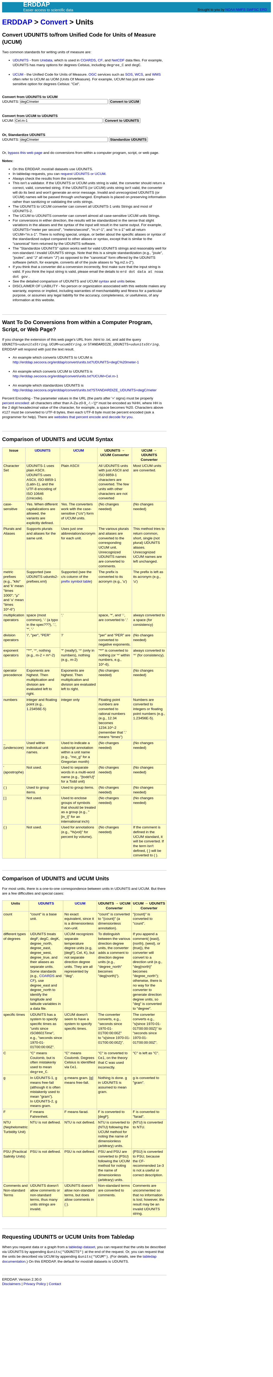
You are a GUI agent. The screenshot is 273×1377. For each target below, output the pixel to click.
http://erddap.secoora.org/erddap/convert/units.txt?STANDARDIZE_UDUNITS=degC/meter (85, 390)
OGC (93, 74)
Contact (55, 1284)
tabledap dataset (82, 1247)
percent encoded (15, 403)
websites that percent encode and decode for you (93, 417)
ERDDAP (17, 22)
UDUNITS (20, 60)
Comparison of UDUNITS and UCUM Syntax (57, 439)
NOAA (230, 10)
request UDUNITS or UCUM (83, 174)
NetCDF (118, 60)
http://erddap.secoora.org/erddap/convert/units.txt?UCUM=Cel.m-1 (65, 376)
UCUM (18, 74)
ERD (263, 10)
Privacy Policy (34, 1284)
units (121, 281)
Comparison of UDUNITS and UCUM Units (55, 878)
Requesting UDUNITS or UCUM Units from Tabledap (68, 1237)
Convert (53, 22)
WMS (156, 74)
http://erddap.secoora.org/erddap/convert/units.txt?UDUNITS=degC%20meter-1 (76, 362)
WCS (139, 74)
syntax (104, 281)
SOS (129, 74)
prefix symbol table (76, 581)
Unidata (46, 60)
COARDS (88, 60)
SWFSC (253, 10)
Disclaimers (11, 1284)
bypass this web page (25, 153)
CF (100, 60)
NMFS (241, 10)
